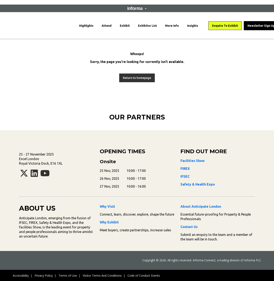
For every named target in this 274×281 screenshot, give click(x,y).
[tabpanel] (59, 127)
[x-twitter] (24, 175)
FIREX (185, 168)
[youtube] (45, 175)
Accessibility (21, 275)
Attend (107, 25)
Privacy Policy (44, 275)
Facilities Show (192, 161)
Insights (192, 25)
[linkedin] (34, 175)
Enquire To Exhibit (225, 25)
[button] (137, 8)
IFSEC (185, 176)
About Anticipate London (200, 206)
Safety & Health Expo (197, 184)
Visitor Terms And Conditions (102, 275)
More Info (172, 25)
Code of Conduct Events (143, 275)
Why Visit (107, 206)
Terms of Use (68, 275)
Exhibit (125, 25)
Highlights (86, 25)
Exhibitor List (147, 25)
